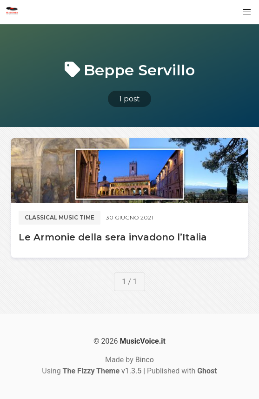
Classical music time (59, 217)
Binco (144, 359)
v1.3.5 (102, 370)
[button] (247, 12)
